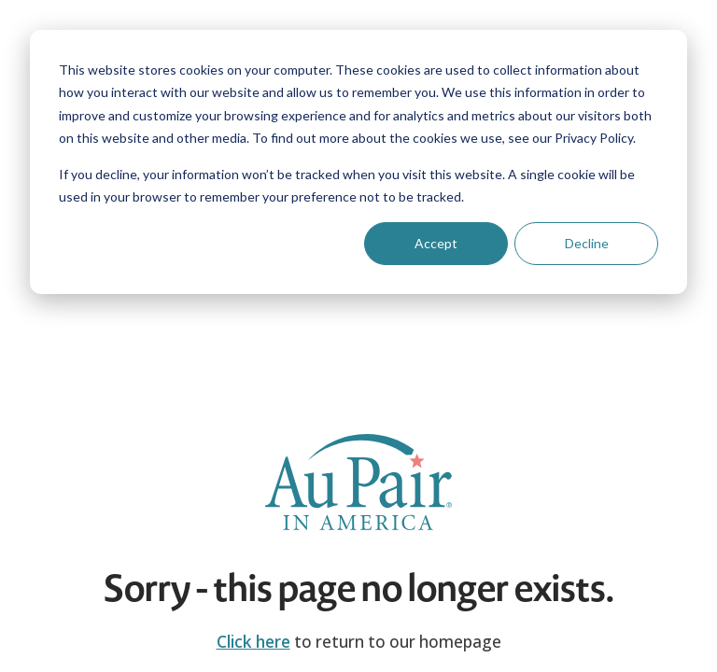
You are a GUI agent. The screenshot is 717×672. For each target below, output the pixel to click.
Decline (587, 243)
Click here (253, 641)
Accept (436, 243)
